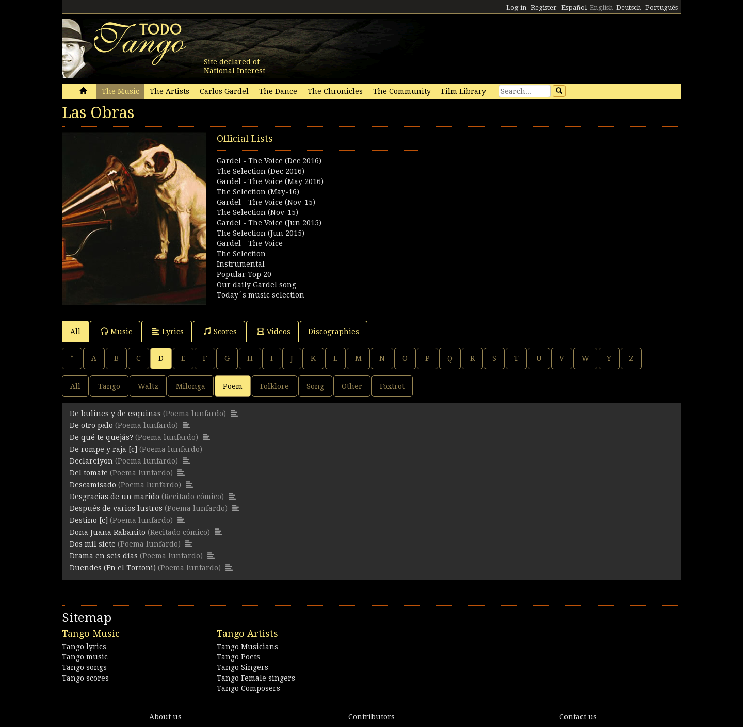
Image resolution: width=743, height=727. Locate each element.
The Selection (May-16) (258, 192)
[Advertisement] (526, 204)
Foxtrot (392, 386)
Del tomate (89, 473)
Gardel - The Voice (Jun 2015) (269, 223)
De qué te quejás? (101, 437)
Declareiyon (91, 461)
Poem (233, 386)
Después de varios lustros (116, 508)
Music (116, 331)
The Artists (169, 91)
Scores (220, 331)
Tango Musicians (247, 646)
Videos (273, 331)
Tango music (85, 657)
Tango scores (85, 678)
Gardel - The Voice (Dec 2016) (269, 161)
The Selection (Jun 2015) (260, 233)
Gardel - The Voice (250, 243)
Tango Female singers (256, 678)
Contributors (371, 717)
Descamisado (93, 485)
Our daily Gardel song (256, 284)
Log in (516, 7)
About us (165, 717)
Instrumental (241, 264)
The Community (402, 91)
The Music (120, 91)
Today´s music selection (260, 295)
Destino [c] (89, 520)
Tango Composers (248, 688)
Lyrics (168, 331)
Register (544, 7)
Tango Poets (238, 657)
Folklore (274, 386)
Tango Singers (242, 667)
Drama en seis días (104, 556)
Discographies (333, 331)
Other (352, 386)
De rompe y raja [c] (103, 449)
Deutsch (628, 7)
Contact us (578, 717)
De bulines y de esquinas (115, 413)
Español (574, 7)
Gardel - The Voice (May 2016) (270, 181)
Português (661, 7)
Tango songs (84, 667)
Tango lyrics (84, 646)
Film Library (463, 91)
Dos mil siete (93, 544)
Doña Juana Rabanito (108, 532)
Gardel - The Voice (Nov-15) (266, 202)
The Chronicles (335, 91)
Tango (109, 386)
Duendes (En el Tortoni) (113, 568)
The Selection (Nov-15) (257, 212)
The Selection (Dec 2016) (260, 171)
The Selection (241, 254)
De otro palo (91, 425)
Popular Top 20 (244, 274)
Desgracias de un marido (114, 496)
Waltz (148, 386)
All (75, 331)
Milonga (190, 386)
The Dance (278, 91)
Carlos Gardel (224, 91)
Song (315, 386)
